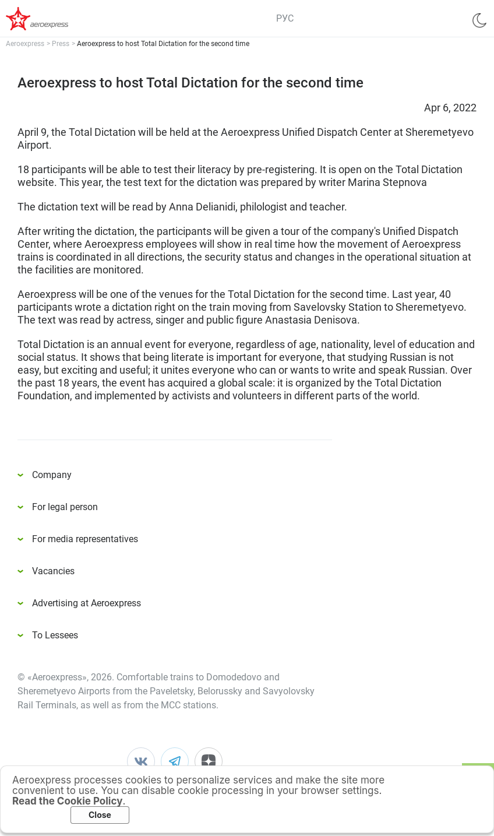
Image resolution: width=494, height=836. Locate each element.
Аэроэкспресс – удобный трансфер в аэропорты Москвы (52, 18)
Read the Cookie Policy (67, 801)
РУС (285, 18)
